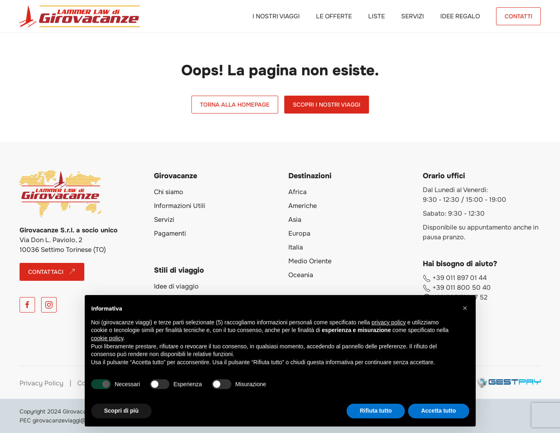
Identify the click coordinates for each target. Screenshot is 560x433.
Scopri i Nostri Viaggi (326, 104)
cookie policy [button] (107, 338)
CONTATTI (518, 16)
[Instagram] (49, 305)
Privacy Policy (42, 383)
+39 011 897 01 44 (455, 277)
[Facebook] (27, 305)
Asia (294, 219)
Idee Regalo (460, 16)
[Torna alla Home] (80, 16)
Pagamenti (170, 233)
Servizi (412, 16)
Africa (297, 192)
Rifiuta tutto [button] (376, 410)
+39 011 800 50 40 (457, 287)
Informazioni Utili (179, 205)
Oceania (300, 275)
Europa (299, 233)
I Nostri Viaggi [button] (276, 16)
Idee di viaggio (176, 286)
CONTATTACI (52, 272)
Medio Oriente (310, 261)
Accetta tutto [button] (438, 410)
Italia (295, 247)
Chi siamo (168, 192)
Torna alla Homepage (235, 104)
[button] (465, 308)
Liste (376, 16)
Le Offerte (334, 16)
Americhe (302, 205)
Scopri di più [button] (121, 410)
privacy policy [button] (388, 322)
